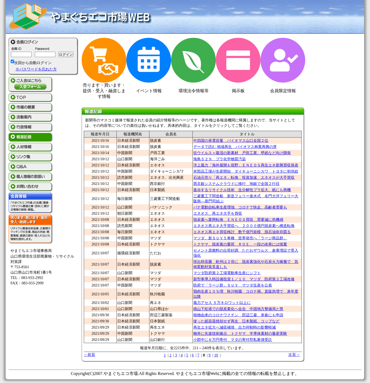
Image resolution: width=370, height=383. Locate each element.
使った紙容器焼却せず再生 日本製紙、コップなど (236, 321)
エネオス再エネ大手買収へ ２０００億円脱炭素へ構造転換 (244, 226)
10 (216, 355)
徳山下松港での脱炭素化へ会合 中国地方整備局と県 (238, 309)
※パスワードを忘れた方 (36, 69)
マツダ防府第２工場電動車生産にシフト (227, 273)
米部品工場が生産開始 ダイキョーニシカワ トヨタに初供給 (245, 171)
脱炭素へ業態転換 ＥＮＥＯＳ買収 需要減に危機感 (238, 219)
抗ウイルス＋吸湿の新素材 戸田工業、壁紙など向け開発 (242, 153)
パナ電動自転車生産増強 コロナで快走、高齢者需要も (240, 207)
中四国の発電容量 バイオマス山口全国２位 (230, 140)
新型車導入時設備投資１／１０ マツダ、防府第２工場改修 (244, 279)
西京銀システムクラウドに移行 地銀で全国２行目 (236, 183)
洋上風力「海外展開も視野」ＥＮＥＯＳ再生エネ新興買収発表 (245, 165)
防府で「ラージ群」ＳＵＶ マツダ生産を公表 (232, 285)
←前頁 (89, 354)
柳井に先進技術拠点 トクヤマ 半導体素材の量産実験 (240, 333)
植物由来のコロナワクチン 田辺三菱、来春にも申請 (238, 315)
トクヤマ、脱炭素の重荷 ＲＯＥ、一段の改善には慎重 (240, 244)
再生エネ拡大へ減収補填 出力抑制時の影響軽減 (234, 327)
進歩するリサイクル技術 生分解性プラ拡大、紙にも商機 (242, 190)
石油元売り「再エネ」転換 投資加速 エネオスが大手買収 (244, 177)
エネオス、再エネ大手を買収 (217, 213)
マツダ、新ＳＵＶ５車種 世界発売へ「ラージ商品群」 (240, 238)
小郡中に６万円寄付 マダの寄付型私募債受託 (232, 339)
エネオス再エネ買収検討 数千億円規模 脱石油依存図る (242, 232)
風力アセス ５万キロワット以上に (222, 302)
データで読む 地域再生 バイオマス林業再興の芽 (235, 146)
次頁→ (294, 354)
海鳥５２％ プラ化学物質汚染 (219, 159)
